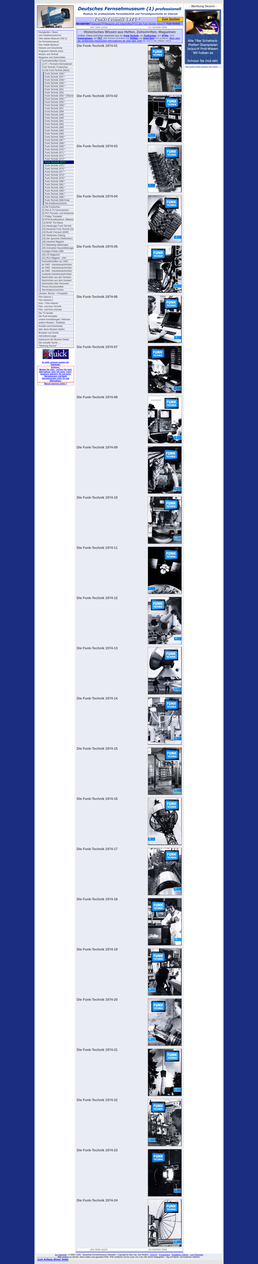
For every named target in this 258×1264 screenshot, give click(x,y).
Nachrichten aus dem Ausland (56, 280)
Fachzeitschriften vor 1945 (55, 261)
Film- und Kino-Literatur (50, 309)
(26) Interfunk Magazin (53, 241)
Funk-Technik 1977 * (55, 172)
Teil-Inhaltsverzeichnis (56, 203)
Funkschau (150, 35)
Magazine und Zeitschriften (52, 57)
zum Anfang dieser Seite (53, 1259)
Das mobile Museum (49, 45)
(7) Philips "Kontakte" (52, 216)
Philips (134, 38)
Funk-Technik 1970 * (55, 149)
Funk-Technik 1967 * (55, 140)
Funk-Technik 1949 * (55, 83)
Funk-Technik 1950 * (55, 86)
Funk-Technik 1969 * (55, 146)
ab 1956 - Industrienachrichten (57, 267)
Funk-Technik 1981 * (55, 184)
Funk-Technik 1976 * (55, 168)
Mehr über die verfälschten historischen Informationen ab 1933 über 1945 (129, 39)
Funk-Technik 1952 (54, 92)
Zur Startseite (61, 1255)
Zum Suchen (171, 19)
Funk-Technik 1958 (54, 111)
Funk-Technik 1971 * (55, 152)
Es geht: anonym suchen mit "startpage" (55, 363)
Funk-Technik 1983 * (55, 190)
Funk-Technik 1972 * (55, 156)
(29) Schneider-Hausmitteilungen (58, 248)
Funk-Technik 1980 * (55, 181)
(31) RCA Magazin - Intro (54, 258)
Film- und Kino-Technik (50, 306)
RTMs (165, 35)
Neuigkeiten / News (48, 32)
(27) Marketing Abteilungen (55, 245)
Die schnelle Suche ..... (50, 342)
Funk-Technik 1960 (54, 118)
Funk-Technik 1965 (54, 133)
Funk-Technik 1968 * (55, 143)
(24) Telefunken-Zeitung (53, 235)
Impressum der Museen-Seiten (54, 339)
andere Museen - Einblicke (52, 322)
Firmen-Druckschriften (53, 286)
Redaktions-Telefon (180, 1255)
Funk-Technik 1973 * (55, 159)
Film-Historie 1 (46, 297)
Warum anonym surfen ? (55, 383)
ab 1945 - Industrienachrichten (57, 264)
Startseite (96, 23)
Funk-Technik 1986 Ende (57, 200)
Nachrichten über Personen (55, 283)
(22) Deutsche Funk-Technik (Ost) (58, 229)
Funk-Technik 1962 (54, 124)
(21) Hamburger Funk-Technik (56, 226)
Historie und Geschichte (50, 48)
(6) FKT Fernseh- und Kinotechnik (58, 213)
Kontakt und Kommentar (51, 326)
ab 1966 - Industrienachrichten (57, 271)
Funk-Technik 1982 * (55, 187)
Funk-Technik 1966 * (55, 137)
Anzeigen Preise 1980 (52, 251)
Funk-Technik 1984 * (55, 194)
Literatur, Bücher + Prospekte (53, 293)
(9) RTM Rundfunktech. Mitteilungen (59, 219)
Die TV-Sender (46, 313)
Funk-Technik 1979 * (55, 178)
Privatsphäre (164, 1255)
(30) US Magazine (51, 254)
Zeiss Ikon (149, 38)
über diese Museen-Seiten (52, 329)
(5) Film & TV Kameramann (55, 210)
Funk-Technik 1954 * (55, 99)
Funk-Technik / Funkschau (55, 67)
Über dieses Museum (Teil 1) (53, 38)
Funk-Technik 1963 (54, 127)
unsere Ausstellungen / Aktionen (54, 319)
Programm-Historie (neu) (51, 51)
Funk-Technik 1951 (54, 89)
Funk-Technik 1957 (54, 108)
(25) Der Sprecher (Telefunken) (57, 238)
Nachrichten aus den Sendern (56, 277)
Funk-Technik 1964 (54, 130)
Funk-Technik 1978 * (55, 175)
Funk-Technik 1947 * (55, 76)
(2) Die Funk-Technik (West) (55, 70)
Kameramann (85, 38)
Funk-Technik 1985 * (55, 197)
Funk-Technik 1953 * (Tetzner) (60, 95)
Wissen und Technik (48, 54)
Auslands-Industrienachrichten (57, 274)
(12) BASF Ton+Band (52, 222)
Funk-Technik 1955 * (55, 102)
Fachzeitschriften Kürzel (54, 60)
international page (47, 336)
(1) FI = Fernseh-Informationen (57, 64)
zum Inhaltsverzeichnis (50, 35)
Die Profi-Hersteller (48, 316)
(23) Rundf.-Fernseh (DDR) (55, 232)
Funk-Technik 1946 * (55, 73)
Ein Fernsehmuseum (49, 41)
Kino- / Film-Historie (48, 303)
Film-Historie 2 (46, 300)
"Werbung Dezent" (48, 346)
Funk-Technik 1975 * (55, 165)
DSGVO (153, 1255)
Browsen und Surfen (49, 333)
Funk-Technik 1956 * (55, 105)
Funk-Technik (131, 35)
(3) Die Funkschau (51, 207)
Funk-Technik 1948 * (55, 80)
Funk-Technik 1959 (54, 114)
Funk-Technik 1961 (54, 121)
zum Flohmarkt (196, 1255)
